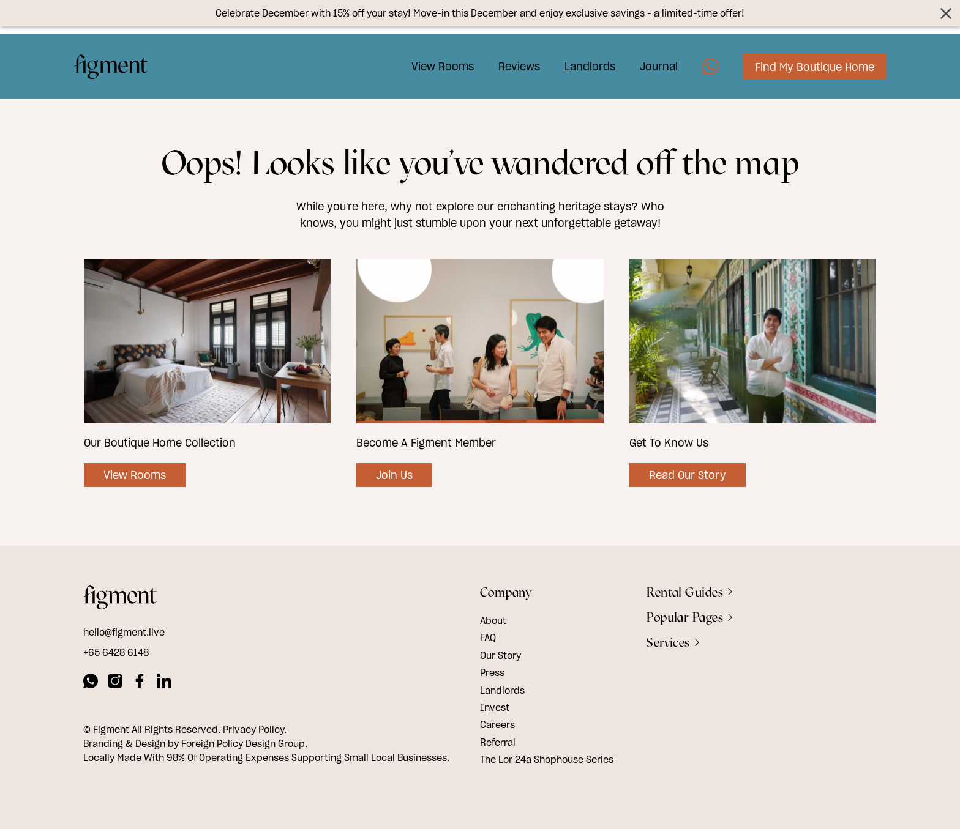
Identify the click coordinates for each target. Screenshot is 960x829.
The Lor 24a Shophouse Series (546, 759)
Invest (494, 707)
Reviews (510, 60)
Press (492, 672)
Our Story (500, 655)
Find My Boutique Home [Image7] (805, 60)
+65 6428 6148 (116, 652)
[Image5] (701, 59)
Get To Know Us (668, 443)
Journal (650, 60)
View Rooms (433, 60)
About (493, 620)
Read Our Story (687, 475)
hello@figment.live (124, 632)
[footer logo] (120, 599)
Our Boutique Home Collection (160, 443)
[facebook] (139, 683)
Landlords (580, 60)
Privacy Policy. (255, 729)
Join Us (394, 475)
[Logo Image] (120, 60)
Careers (497, 724)
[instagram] (115, 683)
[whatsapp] (90, 683)
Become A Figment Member (426, 443)
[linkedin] (164, 683)
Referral (498, 742)
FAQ (488, 637)
